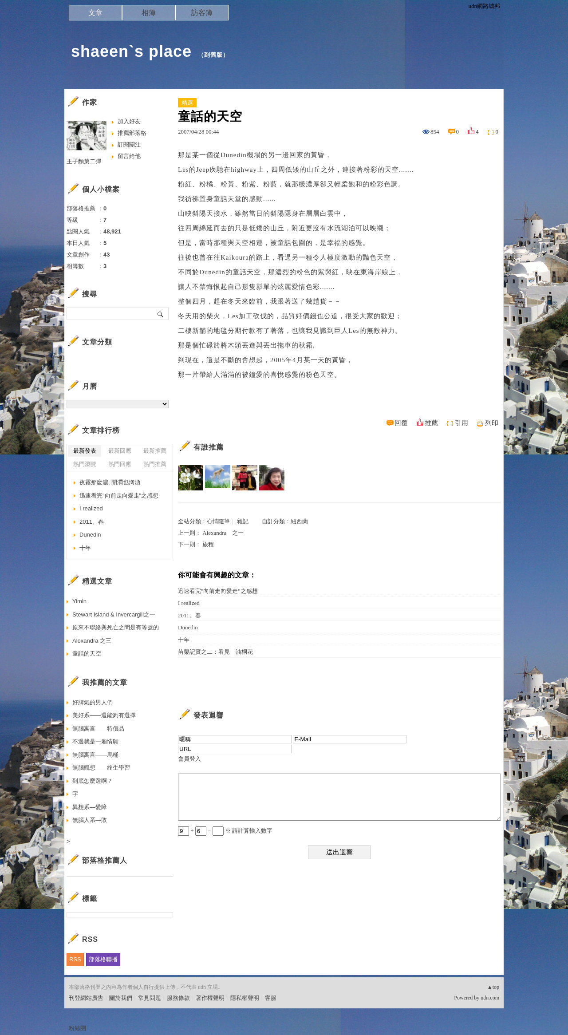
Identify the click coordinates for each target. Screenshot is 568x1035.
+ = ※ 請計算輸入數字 (225, 830)
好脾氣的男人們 (92, 702)
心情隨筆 (218, 521)
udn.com (490, 998)
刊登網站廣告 (86, 998)
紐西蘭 (299, 521)
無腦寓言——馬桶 (95, 754)
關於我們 (120, 998)
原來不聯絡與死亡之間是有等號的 (115, 627)
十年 (183, 639)
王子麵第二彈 (84, 161)
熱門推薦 (154, 464)
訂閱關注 (129, 144)
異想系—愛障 (89, 807)
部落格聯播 (103, 959)
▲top (493, 987)
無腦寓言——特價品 (98, 728)
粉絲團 (77, 1028)
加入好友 (129, 121)
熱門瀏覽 (84, 464)
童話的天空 (86, 653)
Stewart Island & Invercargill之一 (113, 614)
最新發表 (84, 450)
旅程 (208, 544)
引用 (461, 423)
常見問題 (149, 998)
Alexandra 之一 (223, 532)
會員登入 (189, 758)
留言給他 (129, 156)
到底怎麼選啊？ (92, 781)
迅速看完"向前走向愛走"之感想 (218, 591)
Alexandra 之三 (91, 640)
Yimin (79, 601)
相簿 (149, 12)
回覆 (401, 423)
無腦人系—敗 (89, 820)
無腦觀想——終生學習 (101, 767)
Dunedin (188, 627)
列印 (491, 423)
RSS (75, 959)
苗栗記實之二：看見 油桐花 (215, 651)
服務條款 (178, 998)
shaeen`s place (131, 51)
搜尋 (161, 314)
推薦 (431, 423)
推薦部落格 (132, 133)
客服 (270, 998)
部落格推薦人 (104, 860)
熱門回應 (119, 464)
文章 (95, 12)
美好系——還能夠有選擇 (104, 715)
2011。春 (189, 615)
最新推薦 (154, 450)
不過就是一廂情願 (95, 741)
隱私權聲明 (244, 998)
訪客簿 (202, 12)
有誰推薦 (208, 447)
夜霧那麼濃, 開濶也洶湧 (109, 482)
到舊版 (213, 54)
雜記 (242, 521)
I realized (189, 603)
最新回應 (119, 450)
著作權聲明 (210, 998)
